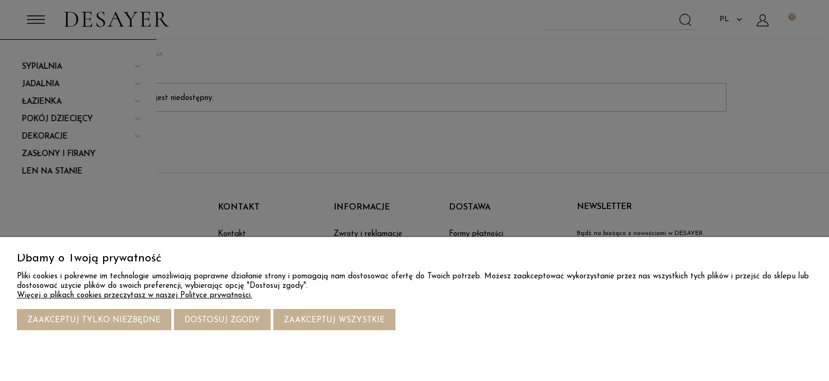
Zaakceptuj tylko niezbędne (94, 320)
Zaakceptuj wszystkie (334, 320)
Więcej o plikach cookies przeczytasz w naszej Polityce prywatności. (134, 296)
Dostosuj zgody (222, 320)
